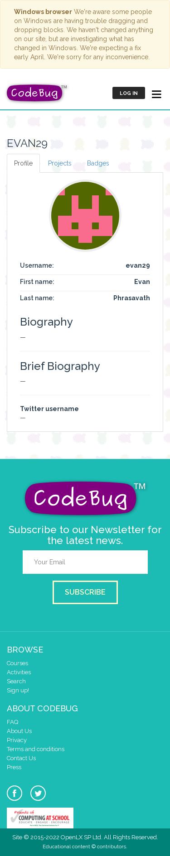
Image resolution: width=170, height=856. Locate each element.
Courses (17, 663)
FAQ (12, 722)
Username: (37, 265)
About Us (19, 731)
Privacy (17, 740)
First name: (37, 281)
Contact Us (21, 758)
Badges (98, 163)
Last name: (37, 298)
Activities (19, 672)
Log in (129, 93)
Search (16, 681)
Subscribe (85, 592)
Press (14, 767)
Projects (60, 163)
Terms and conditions (35, 749)
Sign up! (18, 690)
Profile (23, 163)
